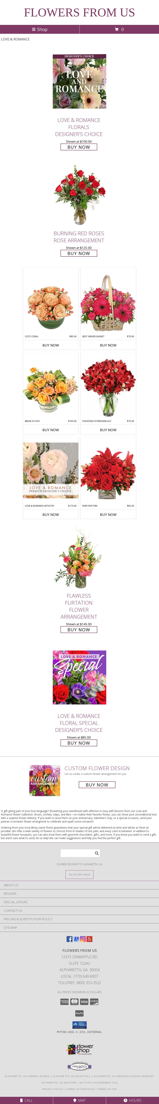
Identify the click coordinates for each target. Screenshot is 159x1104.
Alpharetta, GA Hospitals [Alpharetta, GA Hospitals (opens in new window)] (72, 1076)
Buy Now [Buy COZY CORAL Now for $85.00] (50, 345)
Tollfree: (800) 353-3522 (79, 982)
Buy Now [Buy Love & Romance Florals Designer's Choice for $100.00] (79, 147)
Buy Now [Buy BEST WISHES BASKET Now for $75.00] (108, 345)
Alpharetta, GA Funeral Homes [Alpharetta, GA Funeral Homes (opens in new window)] (27, 1076)
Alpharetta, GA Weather (59, 1082)
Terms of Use (107, 1089)
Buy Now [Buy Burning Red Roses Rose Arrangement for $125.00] (79, 253)
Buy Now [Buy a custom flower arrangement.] (97, 785)
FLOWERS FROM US (79, 12)
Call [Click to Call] (26, 1100)
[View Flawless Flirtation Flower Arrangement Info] (79, 557)
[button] (79, 1025)
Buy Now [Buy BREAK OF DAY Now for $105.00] (50, 429)
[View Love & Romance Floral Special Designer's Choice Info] (79, 677)
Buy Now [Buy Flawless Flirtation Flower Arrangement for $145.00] (79, 630)
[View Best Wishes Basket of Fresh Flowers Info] (108, 301)
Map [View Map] (79, 1100)
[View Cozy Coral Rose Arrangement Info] (50, 301)
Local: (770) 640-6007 (79, 976)
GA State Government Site (99, 1082)
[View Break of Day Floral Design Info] (50, 385)
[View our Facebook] (69, 941)
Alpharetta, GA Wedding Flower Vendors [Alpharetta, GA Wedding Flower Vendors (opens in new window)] (124, 1076)
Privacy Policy (52, 1089)
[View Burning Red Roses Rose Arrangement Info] (79, 195)
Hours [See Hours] (132, 1100)
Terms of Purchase (80, 1089)
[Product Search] (80, 853)
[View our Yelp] (89, 941)
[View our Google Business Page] (76, 941)
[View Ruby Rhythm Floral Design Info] (108, 470)
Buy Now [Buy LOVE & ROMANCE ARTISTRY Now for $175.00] (50, 514)
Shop (39, 29)
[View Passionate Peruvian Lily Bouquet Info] (108, 385)
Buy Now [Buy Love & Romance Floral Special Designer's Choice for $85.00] (79, 743)
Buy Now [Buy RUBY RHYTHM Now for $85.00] (108, 514)
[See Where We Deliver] (79, 874)
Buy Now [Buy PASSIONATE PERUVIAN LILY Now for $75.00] (108, 429)
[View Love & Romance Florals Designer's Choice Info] (79, 81)
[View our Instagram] (83, 941)
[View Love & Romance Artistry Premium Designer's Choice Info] (50, 470)
